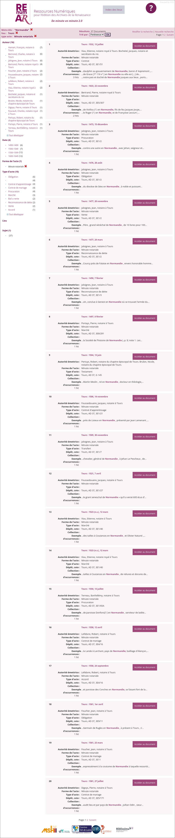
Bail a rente (13, 198)
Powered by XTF (167, 2)
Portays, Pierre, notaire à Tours (23, 124)
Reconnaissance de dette (20, 202)
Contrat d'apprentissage (19, 184)
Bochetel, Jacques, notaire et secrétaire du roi (21, 96)
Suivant (170, 34)
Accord (11, 209)
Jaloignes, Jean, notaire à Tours (22, 60)
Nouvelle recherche (164, 31)
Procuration (13, 191)
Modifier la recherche (142, 31)
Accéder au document (144, 45)
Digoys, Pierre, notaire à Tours (22, 107)
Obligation (13, 176)
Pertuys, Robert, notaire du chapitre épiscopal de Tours (21, 119)
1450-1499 (13, 145)
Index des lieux (113, 9)
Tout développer (15, 135)
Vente (11, 206)
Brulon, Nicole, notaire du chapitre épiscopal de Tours (21, 102)
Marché (11, 195)
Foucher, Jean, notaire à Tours (22, 70)
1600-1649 (13, 156)
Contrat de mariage (17, 187)
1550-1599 (13, 152)
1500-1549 (13, 148)
